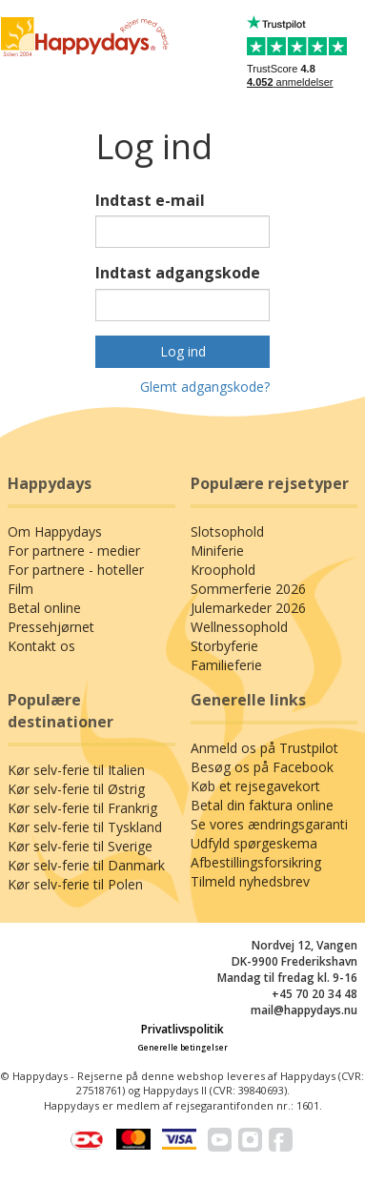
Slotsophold (227, 531)
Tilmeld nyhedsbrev (250, 881)
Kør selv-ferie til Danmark (86, 865)
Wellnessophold (239, 627)
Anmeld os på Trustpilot (264, 748)
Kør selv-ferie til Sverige (80, 846)
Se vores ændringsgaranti (269, 824)
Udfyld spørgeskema (254, 843)
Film (20, 589)
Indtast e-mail (150, 200)
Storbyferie (224, 646)
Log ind (183, 351)
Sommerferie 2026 (248, 589)
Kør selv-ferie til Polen (75, 884)
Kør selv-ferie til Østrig (76, 789)
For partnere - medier (74, 550)
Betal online (44, 608)
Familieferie (226, 665)
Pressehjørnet (51, 627)
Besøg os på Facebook (262, 767)
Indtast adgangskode (177, 272)
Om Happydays (55, 531)
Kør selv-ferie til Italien (76, 770)
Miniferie (217, 550)
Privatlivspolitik (182, 1029)
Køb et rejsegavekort (255, 786)
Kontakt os (41, 646)
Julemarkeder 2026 (248, 608)
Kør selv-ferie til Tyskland (85, 827)
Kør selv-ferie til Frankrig (82, 808)
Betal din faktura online (262, 805)
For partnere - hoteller (76, 570)
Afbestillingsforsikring (256, 862)
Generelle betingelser (183, 1047)
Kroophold (223, 570)
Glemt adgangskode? (205, 387)
